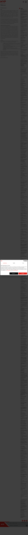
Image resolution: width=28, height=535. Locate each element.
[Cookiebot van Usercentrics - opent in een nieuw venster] (24, 261)
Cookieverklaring (15, 270)
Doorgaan (23, 273)
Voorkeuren (14, 273)
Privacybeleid (8, 270)
